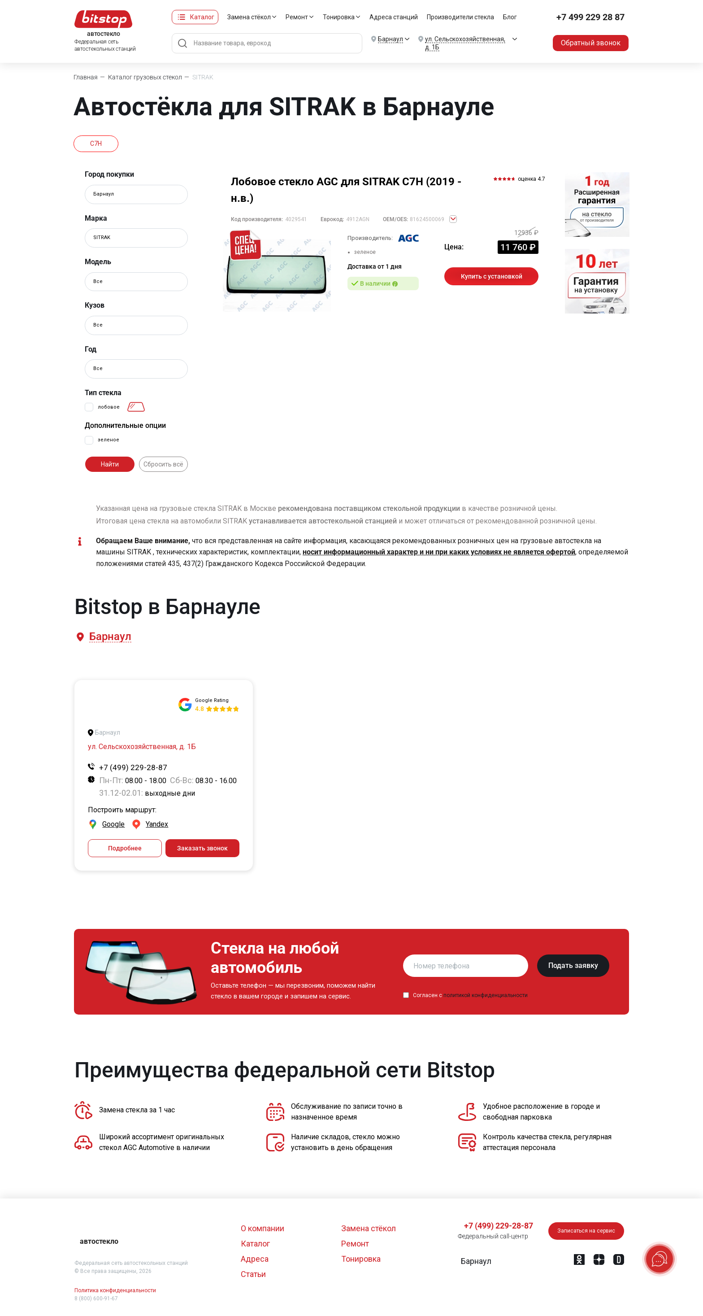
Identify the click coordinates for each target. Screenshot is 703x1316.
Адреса (255, 1259)
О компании (262, 1228)
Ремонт (297, 17)
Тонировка (339, 17)
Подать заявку (573, 965)
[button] (109, 637)
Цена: (454, 247)
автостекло (99, 1241)
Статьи (253, 1274)
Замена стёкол (249, 17)
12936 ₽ (526, 232)
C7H (96, 143)
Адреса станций (393, 17)
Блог (510, 17)
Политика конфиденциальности (115, 1290)
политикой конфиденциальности (485, 995)
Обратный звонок (591, 43)
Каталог (202, 17)
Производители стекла (460, 17)
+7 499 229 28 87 (590, 17)
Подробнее (125, 848)
